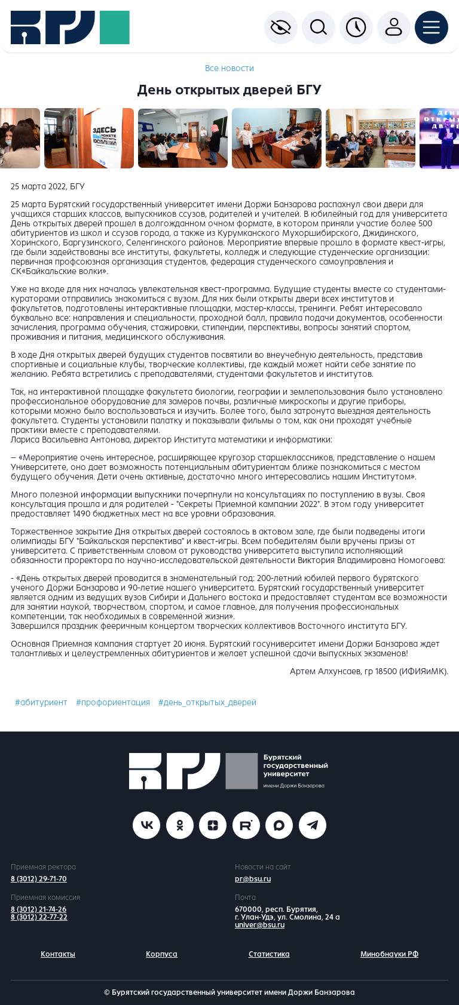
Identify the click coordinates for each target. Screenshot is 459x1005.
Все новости (229, 68)
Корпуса (162, 954)
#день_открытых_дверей (207, 702)
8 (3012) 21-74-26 (38, 909)
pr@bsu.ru (253, 879)
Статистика (269, 954)
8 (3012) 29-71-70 (39, 879)
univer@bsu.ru (259, 925)
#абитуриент (41, 702)
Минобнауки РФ (389, 954)
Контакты (58, 954)
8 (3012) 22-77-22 (39, 917)
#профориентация (113, 702)
